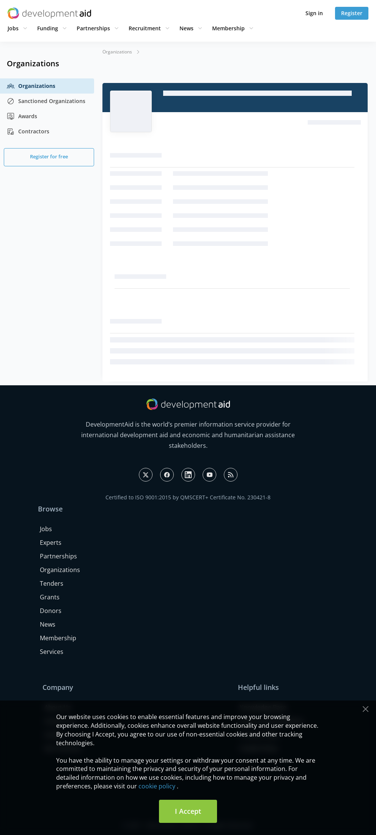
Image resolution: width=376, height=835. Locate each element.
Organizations (31, 86)
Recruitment (145, 28)
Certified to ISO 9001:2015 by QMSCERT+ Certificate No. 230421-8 (188, 497)
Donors (50, 611)
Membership (228, 28)
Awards (22, 116)
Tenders (51, 583)
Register (351, 13)
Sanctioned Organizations (46, 101)
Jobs (13, 28)
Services (51, 651)
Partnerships (93, 28)
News (186, 28)
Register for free (49, 156)
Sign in (314, 13)
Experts (50, 542)
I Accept (188, 811)
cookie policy (156, 786)
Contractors (28, 131)
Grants (50, 597)
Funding (47, 28)
